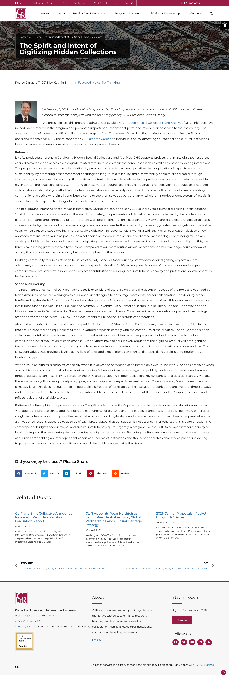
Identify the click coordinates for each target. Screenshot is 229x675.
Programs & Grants (128, 13)
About (46, 13)
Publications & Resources (90, 13)
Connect (196, 13)
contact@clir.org (26, 626)
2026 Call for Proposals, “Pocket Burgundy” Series (181, 515)
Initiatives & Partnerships (166, 13)
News (62, 13)
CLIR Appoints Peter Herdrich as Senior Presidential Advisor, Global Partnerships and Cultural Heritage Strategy (114, 519)
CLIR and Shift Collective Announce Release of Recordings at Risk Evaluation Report (43, 517)
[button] (225, 25)
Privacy (96, 639)
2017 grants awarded (97, 139)
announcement (26, 133)
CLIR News (35, 36)
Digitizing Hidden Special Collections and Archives (147, 122)
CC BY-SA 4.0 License (200, 664)
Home (23, 36)
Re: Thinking (111, 82)
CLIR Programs (192, 3)
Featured (84, 82)
